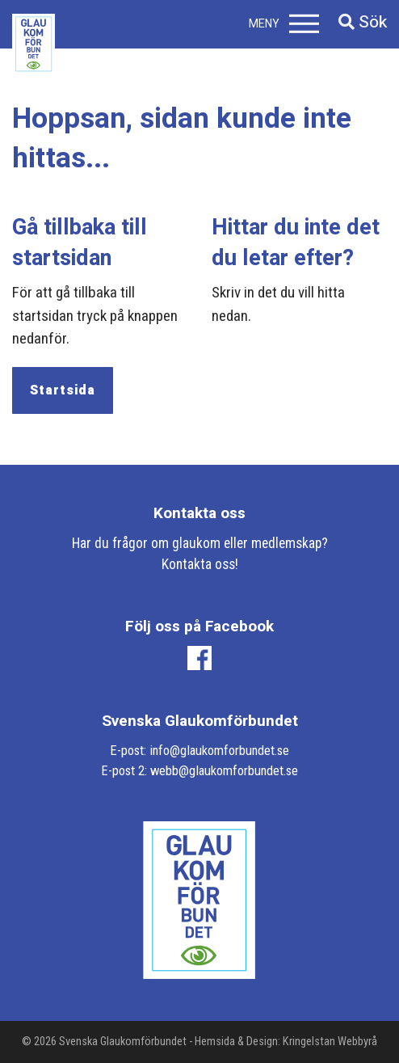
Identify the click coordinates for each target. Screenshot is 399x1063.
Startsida (62, 390)
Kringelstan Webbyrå (330, 1041)
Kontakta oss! (200, 564)
